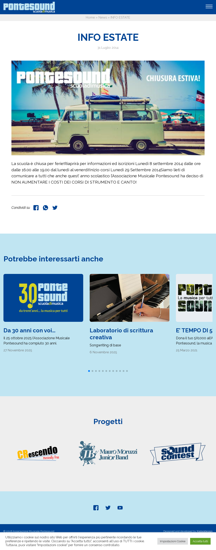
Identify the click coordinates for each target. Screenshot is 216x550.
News (103, 17)
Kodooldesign (205, 531)
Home (90, 17)
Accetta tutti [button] (200, 541)
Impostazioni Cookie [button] (172, 541)
